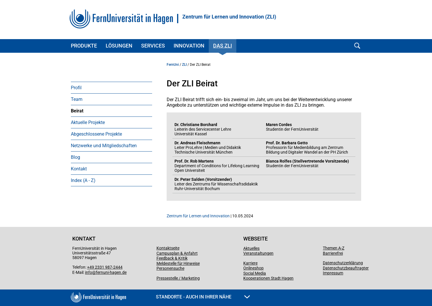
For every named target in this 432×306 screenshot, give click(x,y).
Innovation (189, 46)
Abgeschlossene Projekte (96, 134)
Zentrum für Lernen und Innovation (198, 216)
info (88, 272)
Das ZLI (222, 46)
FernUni (173, 65)
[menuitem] (111, 87)
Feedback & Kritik (172, 258)
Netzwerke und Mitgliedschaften (104, 145)
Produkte (84, 46)
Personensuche (170, 268)
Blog (75, 157)
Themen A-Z (333, 248)
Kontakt (79, 169)
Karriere (250, 263)
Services (153, 46)
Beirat (77, 111)
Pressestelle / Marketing (178, 278)
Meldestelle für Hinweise (178, 263)
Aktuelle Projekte (88, 122)
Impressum (333, 273)
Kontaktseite (167, 248)
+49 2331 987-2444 (105, 267)
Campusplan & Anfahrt (177, 253)
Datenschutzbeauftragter (346, 268)
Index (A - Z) (83, 180)
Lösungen (119, 46)
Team (76, 99)
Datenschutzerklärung (343, 263)
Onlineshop (253, 268)
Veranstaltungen (258, 253)
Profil (76, 87)
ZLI (184, 65)
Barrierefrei (333, 253)
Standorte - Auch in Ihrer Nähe (203, 297)
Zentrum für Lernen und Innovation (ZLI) (229, 17)
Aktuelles (251, 248)
